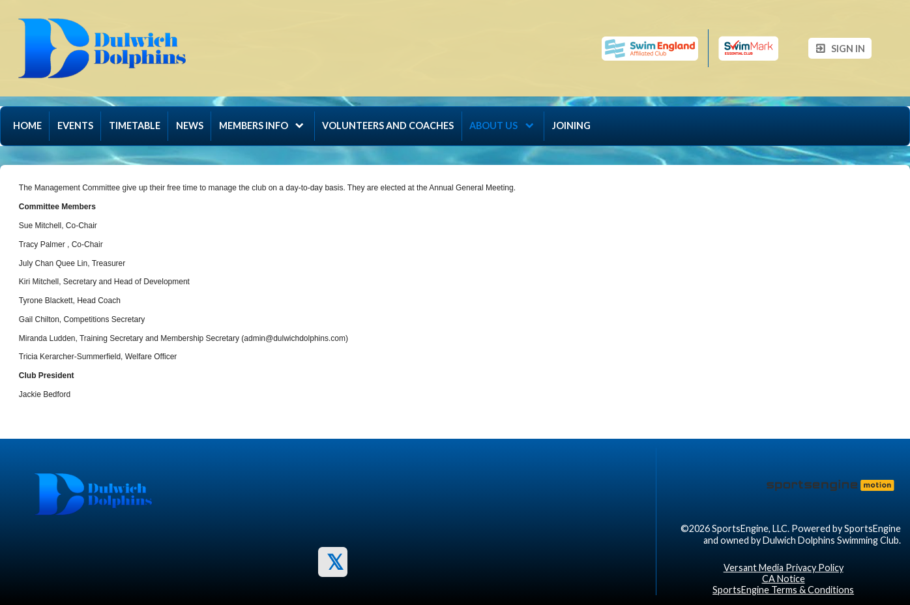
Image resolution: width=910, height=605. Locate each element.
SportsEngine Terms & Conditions (783, 589)
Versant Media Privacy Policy (784, 567)
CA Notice (783, 578)
